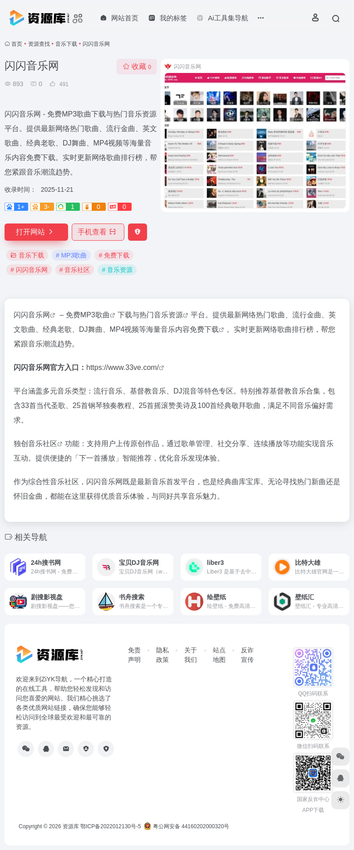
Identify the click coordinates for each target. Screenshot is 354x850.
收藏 (137, 66)
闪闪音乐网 (32, 315)
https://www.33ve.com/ (122, 367)
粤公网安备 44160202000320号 (186, 826)
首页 (16, 44)
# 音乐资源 (117, 269)
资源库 (71, 826)
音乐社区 (42, 443)
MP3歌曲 (95, 315)
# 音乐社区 (74, 269)
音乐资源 (168, 315)
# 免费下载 (113, 255)
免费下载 (204, 329)
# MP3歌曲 (71, 255)
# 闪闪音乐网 (29, 269)
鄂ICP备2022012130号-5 (110, 826)
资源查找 (39, 44)
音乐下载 (66, 44)
